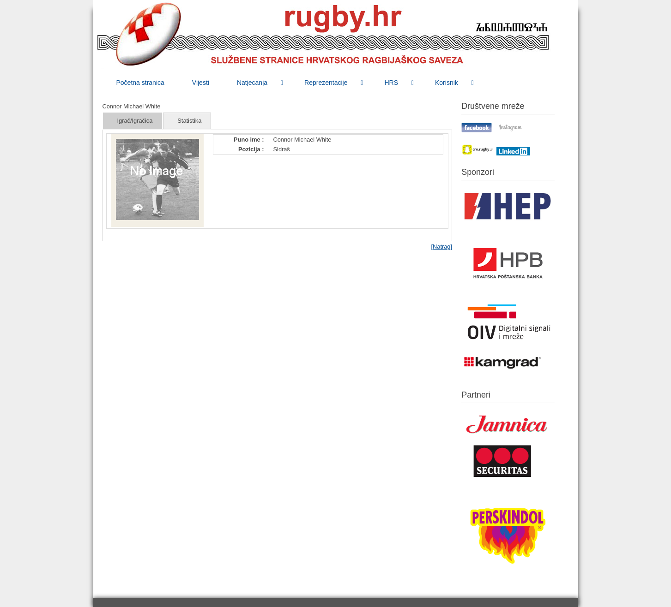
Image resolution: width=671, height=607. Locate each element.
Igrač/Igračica (135, 120)
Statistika (189, 120)
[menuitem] (140, 82)
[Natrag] (441, 246)
